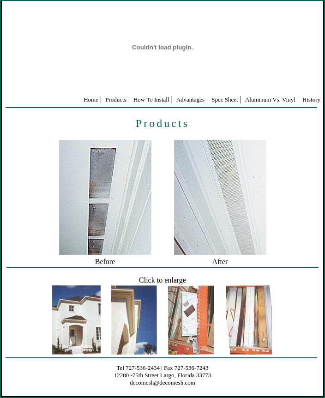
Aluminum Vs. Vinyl (270, 99)
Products (115, 99)
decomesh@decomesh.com (162, 382)
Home (91, 99)
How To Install (151, 99)
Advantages (190, 99)
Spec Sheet (224, 99)
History (311, 99)
